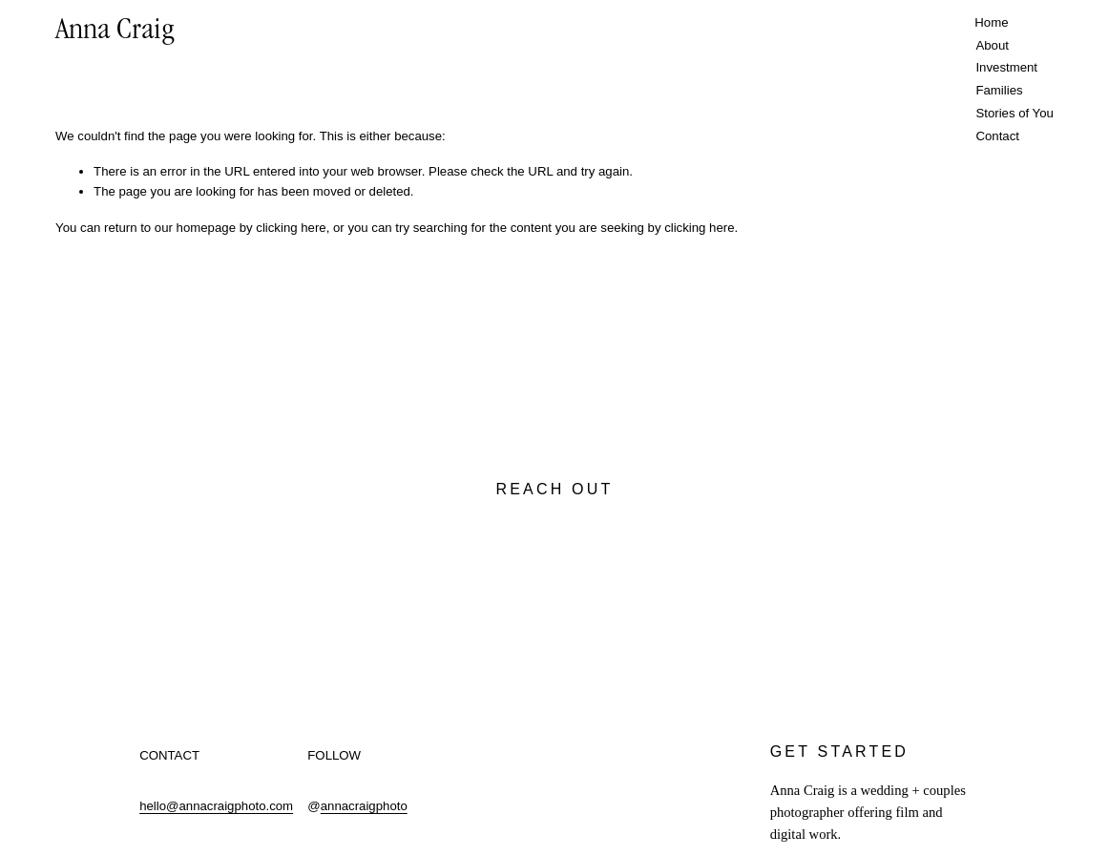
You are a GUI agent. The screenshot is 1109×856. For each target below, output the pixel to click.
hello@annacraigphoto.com (216, 806)
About (992, 45)
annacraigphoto (364, 806)
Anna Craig (115, 32)
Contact (997, 136)
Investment (1006, 67)
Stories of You (1014, 113)
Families (998, 90)
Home (991, 22)
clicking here (290, 227)
